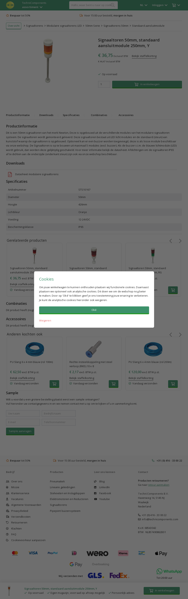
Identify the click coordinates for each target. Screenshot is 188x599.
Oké (94, 310)
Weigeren (45, 320)
